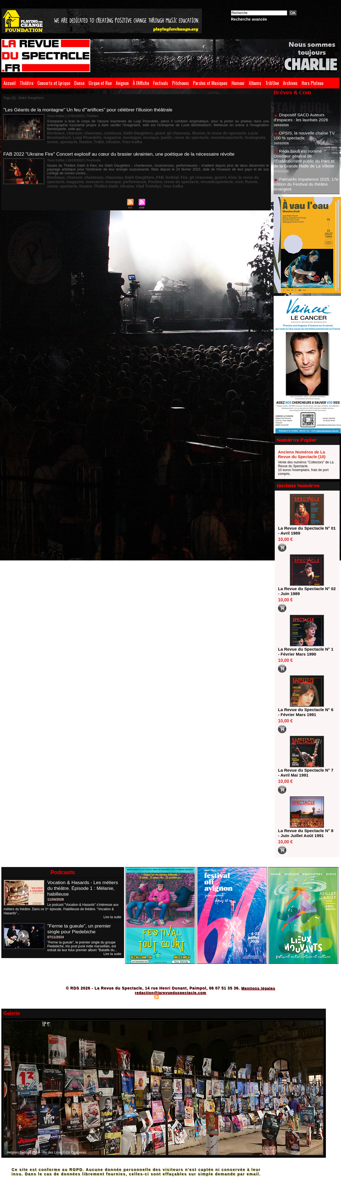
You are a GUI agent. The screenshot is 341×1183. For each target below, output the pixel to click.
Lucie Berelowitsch (237, 129)
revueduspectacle (172, 133)
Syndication (169, 996)
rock (180, 177)
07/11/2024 (55, 937)
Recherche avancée (249, 19)
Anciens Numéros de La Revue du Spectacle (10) (302, 454)
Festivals (160, 83)
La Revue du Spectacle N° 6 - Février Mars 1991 (305, 712)
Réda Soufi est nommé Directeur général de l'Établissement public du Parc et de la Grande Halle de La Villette (305, 161)
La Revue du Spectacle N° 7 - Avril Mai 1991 (305, 772)
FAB (145, 173)
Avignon (122, 83)
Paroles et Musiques (210, 83)
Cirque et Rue (100, 83)
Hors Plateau (312, 83)
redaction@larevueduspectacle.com (170, 992)
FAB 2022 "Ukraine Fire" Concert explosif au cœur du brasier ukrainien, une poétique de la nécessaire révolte (123, 150)
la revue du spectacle (203, 129)
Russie (190, 177)
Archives (290, 83)
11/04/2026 (55, 899)
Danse (79, 83)
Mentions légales (258, 988)
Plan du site (143, 996)
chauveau (87, 129)
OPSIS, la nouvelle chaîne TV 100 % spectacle (305, 138)
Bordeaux (54, 129)
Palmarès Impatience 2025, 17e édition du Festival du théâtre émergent (306, 187)
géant (145, 129)
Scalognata (196, 133)
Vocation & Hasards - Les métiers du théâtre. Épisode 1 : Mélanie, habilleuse (84, 888)
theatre (240, 133)
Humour (238, 83)
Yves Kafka (69, 137)
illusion (179, 129)
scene (211, 133)
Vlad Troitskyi (71, 181)
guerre (198, 173)
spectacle (225, 133)
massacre (54, 177)
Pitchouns (180, 83)
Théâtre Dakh (249, 177)
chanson (71, 129)
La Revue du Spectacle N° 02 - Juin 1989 (305, 591)
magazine (72, 133)
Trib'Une (272, 83)
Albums (255, 83)
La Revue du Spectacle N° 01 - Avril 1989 (305, 530)
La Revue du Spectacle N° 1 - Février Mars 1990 (305, 651)
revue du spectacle (141, 133)
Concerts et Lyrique (53, 83)
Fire (167, 173)
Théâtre (26, 83)
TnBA (252, 133)
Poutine (107, 177)
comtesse (104, 129)
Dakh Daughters (126, 129)
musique (106, 133)
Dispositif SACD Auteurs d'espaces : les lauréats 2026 (302, 120)
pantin (120, 133)
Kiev (208, 173)
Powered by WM (194, 996)
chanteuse (87, 173)
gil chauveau (162, 129)
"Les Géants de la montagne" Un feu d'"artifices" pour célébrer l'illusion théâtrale (91, 109)
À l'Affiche (141, 83)
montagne (89, 133)
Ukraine (53, 137)
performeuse (89, 177)
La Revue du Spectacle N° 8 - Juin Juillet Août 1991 (305, 833)
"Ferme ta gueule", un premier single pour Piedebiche (80, 928)
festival (155, 173)
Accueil (10, 83)
